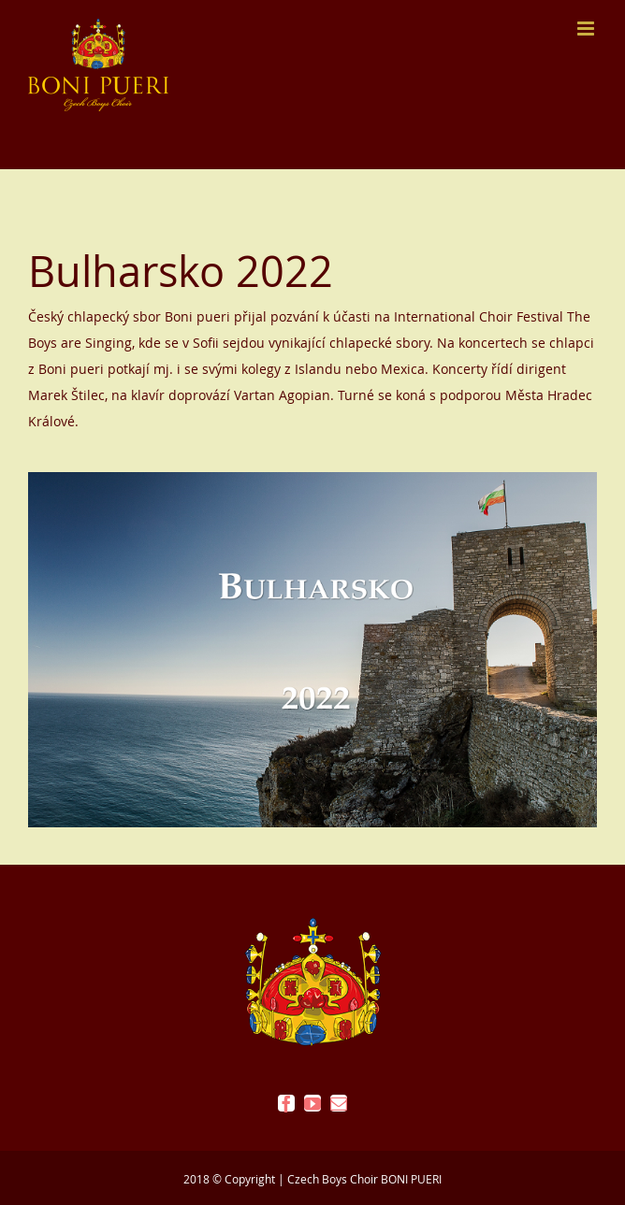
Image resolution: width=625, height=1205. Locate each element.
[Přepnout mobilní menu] (587, 28)
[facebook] (286, 1103)
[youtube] (312, 1103)
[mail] (338, 1103)
